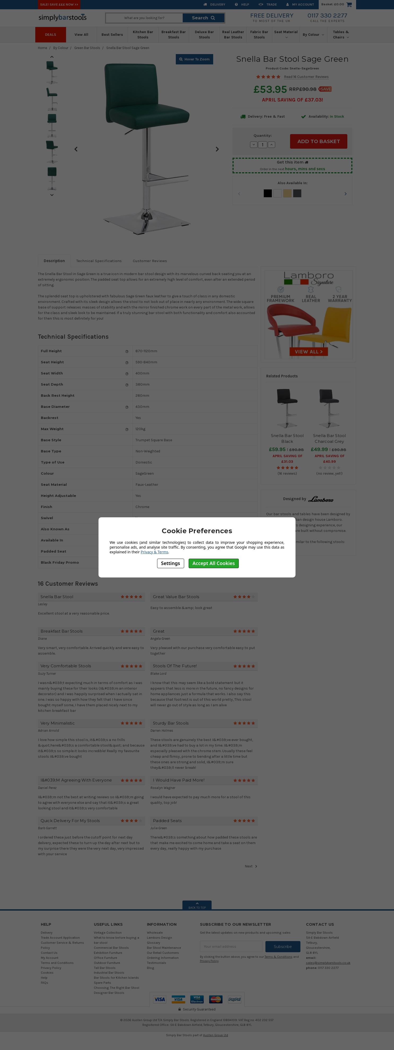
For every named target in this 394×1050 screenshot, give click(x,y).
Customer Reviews (150, 260)
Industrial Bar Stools (109, 972)
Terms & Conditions (278, 956)
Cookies (47, 972)
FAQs (44, 983)
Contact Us (49, 953)
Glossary (153, 943)
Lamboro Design (159, 937)
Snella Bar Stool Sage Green (127, 48)
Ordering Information (163, 958)
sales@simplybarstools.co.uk (328, 963)
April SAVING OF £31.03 (287, 459)
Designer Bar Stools (109, 993)
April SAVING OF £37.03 (292, 100)
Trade (268, 4)
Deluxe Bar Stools (204, 34)
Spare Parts (102, 983)
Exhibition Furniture (108, 953)
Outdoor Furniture (107, 963)
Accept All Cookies (213, 563)
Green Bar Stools (87, 48)
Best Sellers (112, 34)
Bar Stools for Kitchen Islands (116, 978)
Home (42, 48)
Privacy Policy (51, 968)
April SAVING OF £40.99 (329, 459)
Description (54, 260)
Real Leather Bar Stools (233, 34)
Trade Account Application (60, 937)
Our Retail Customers (163, 953)
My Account (300, 4)
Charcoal (297, 193)
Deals (50, 34)
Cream (287, 193)
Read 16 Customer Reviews (306, 76)
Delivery (214, 4)
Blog (150, 968)
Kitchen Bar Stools (143, 34)
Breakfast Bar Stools (173, 34)
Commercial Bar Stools (111, 948)
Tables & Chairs (341, 34)
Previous (76, 149)
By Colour (313, 34)
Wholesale (155, 932)
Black (268, 193)
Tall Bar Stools (105, 968)
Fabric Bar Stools (259, 34)
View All (81, 34)
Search (203, 17)
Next (217, 149)
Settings (170, 563)
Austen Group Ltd (215, 1035)
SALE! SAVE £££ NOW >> (59, 4)
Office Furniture (105, 958)
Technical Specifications (99, 260)
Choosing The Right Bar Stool (116, 988)
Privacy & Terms (154, 551)
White (277, 193)
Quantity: (262, 135)
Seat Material (286, 34)
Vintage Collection (108, 932)
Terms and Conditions (57, 963)
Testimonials (156, 963)
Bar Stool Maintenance (164, 948)
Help (242, 4)
